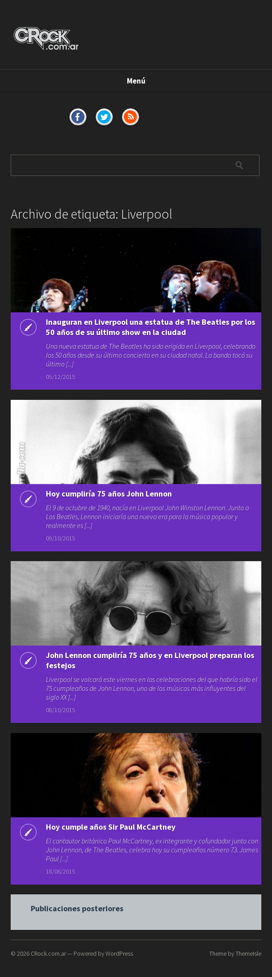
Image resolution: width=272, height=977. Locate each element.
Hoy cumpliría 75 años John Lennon (109, 497)
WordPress (119, 953)
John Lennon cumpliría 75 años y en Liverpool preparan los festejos (150, 664)
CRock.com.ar (48, 953)
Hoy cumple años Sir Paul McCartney (110, 831)
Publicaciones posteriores (77, 913)
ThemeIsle (248, 953)
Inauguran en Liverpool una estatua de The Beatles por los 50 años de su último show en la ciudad (150, 327)
